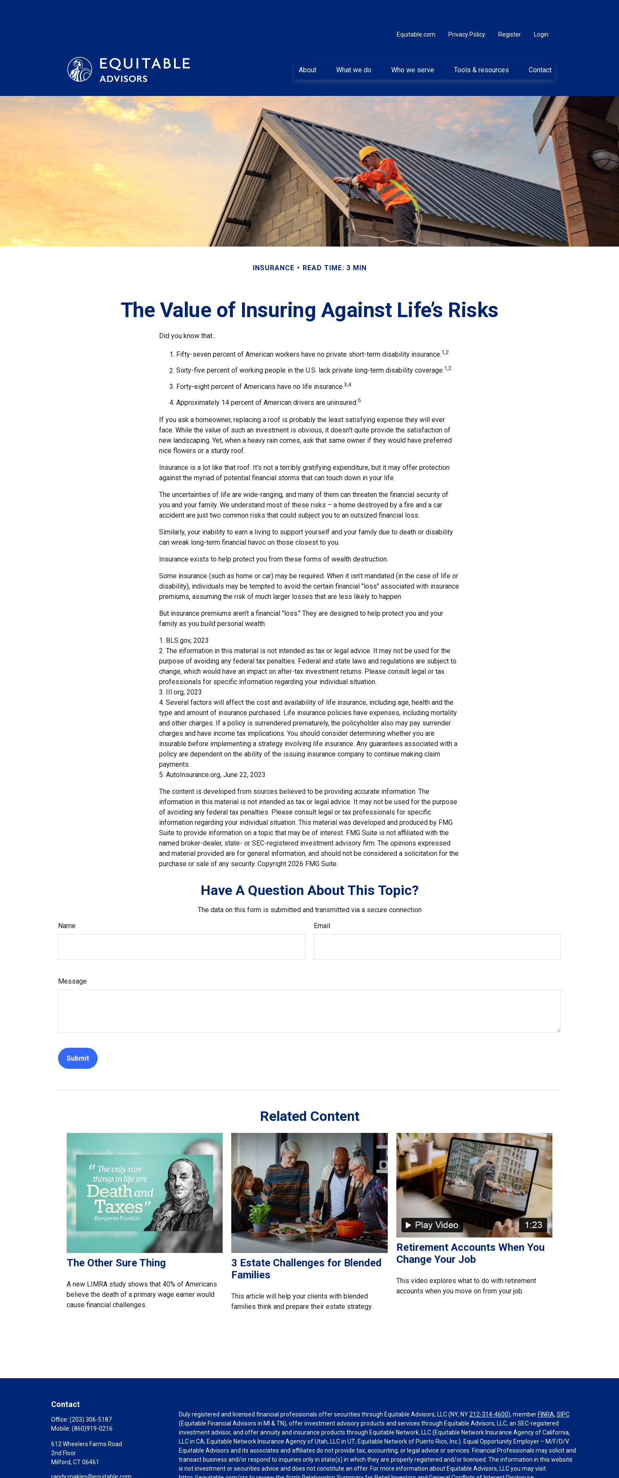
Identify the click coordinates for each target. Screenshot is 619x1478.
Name (67, 900)
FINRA (546, 1388)
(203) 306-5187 (91, 1393)
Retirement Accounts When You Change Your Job (470, 1228)
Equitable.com (416, 8)
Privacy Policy (466, 8)
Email (322, 900)
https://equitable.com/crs (213, 1451)
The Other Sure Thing (116, 1237)
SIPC (563, 1388)
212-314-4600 (488, 1388)
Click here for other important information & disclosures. (255, 1467)
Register (509, 8)
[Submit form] (78, 1032)
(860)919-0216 (92, 1402)
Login (541, 8)
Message (72, 955)
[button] (307, 43)
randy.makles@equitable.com (91, 1450)
